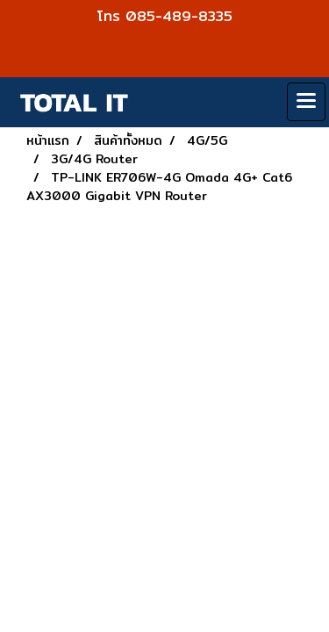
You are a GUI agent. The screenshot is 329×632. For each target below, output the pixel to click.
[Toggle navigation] (306, 102)
